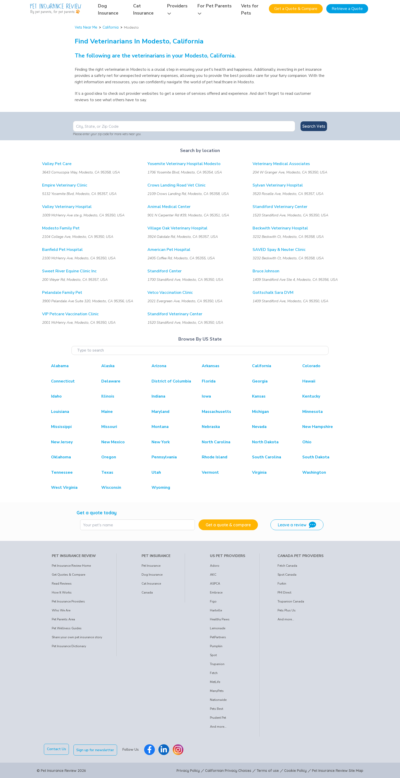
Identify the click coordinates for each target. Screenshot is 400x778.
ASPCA (215, 584)
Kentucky (311, 396)
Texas (107, 472)
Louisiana (60, 411)
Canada (147, 592)
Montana (160, 426)
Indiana (158, 396)
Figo (213, 601)
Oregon (108, 457)
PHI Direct (284, 592)
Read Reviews (62, 584)
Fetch (214, 673)
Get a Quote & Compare (295, 8)
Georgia (260, 381)
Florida (209, 381)
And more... (218, 727)
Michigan (260, 411)
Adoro (214, 566)
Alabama (60, 366)
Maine (107, 411)
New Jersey (62, 442)
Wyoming (161, 487)
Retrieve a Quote (347, 8)
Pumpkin (216, 646)
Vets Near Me (86, 27)
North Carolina (216, 442)
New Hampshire (317, 426)
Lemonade (217, 628)
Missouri (109, 426)
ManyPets (217, 691)
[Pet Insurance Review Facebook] (150, 749)
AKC (213, 575)
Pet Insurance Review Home (71, 566)
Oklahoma (61, 457)
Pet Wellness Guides (67, 628)
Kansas (259, 396)
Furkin (282, 584)
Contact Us (56, 749)
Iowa (206, 396)
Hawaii (308, 381)
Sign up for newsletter (96, 749)
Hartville (216, 610)
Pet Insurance (151, 566)
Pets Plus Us (287, 610)
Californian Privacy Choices (228, 770)
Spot (213, 655)
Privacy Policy (188, 770)
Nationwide (218, 700)
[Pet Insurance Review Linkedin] (164, 749)
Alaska (108, 366)
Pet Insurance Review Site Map (337, 770)
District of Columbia (171, 381)
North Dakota (265, 442)
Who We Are (61, 610)
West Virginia (64, 487)
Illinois (107, 396)
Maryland (160, 411)
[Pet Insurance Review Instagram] (178, 749)
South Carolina (266, 457)
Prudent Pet (218, 718)
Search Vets (313, 126)
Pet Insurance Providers (68, 601)
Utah (156, 472)
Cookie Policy (295, 770)
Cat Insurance (151, 584)
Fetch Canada (287, 566)
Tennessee (62, 472)
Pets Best (216, 709)
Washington (314, 472)
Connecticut (63, 381)
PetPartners (218, 637)
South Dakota (315, 457)
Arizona (159, 366)
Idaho (56, 396)
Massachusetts (216, 411)
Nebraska (211, 426)
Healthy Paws (220, 619)
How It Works (62, 592)
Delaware (110, 381)
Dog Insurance (152, 575)
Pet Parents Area (63, 619)
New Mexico (113, 442)
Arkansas (210, 366)
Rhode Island (214, 457)
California (111, 27)
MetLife (215, 682)
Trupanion (217, 664)
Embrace (216, 592)
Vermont (210, 472)
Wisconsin (111, 487)
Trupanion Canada (291, 601)
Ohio (306, 442)
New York (161, 442)
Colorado (311, 366)
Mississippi (61, 426)
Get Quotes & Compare (68, 575)
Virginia (259, 472)
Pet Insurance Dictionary (69, 646)
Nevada (259, 426)
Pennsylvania (164, 457)
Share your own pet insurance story (77, 637)
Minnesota (312, 411)
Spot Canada (287, 575)
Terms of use (268, 770)
